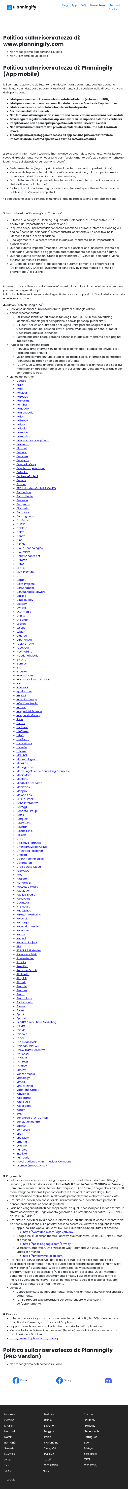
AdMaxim (22, 401)
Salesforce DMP (26, 954)
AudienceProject (27, 476)
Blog (65, 5)
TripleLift (21, 1058)
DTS (18, 576)
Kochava (22, 727)
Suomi (88, 1443)
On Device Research (29, 851)
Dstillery (21, 604)
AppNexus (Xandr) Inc (30, 468)
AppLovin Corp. (26, 464)
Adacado (22, 409)
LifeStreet (22, 731)
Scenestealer (25, 958)
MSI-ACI (21, 755)
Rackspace (23, 910)
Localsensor (24, 743)
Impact (21, 695)
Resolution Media (27, 926)
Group (64, 1380)
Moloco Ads (24, 795)
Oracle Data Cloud (28, 867)
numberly (22, 1157)
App (74, 5)
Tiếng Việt (50, 1448)
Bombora (22, 512)
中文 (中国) (51, 1465)
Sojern (20, 1006)
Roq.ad (21, 938)
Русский (49, 1454)
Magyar (49, 1431)
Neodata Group (26, 811)
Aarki (19, 389)
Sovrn (20, 1010)
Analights (22, 460)
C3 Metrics (23, 520)
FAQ (83, 5)
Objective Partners (28, 843)
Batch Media (24, 496)
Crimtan (21, 560)
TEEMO (20, 1026)
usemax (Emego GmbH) (32, 1165)
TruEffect (22, 1062)
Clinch (20, 544)
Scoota (21, 962)
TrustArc (21, 1066)
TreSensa (22, 1054)
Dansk (48, 1420)
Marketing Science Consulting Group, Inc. (43, 771)
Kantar (20, 723)
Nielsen (21, 835)
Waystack (22, 1094)
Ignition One (24, 691)
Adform (21, 416)
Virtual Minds (24, 1086)
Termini (115, 5)
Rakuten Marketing (28, 914)
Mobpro (21, 791)
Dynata (21, 608)
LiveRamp (22, 739)
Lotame (21, 751)
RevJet (20, 934)
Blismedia (22, 508)
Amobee (22, 456)
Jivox (19, 719)
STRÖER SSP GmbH (28, 950)
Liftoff (20, 735)
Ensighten (22, 620)
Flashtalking (24, 652)
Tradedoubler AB (27, 1046)
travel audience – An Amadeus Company (43, 1161)
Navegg (21, 807)
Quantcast (23, 903)
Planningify (21, 7)
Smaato (21, 986)
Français (89, 1426)
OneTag (21, 855)
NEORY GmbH (25, 799)
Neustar (21, 827)
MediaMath (23, 775)
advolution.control (28, 1122)
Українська (90, 1454)
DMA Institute (25, 572)
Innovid (21, 707)
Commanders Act (28, 556)
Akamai (21, 448)
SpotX (20, 1014)
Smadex (21, 990)
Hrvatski (9, 1431)
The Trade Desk (26, 1042)
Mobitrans (23, 787)
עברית (7, 1459)
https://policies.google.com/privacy (47, 1244)
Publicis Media (25, 895)
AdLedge (22, 397)
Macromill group (27, 759)
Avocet (21, 484)
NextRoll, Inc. (24, 831)
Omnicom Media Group (31, 847)
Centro (21, 536)
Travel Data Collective (30, 1050)
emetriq (21, 1142)
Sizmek (21, 982)
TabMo (20, 1030)
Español (49, 1426)
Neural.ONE (23, 823)
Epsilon (21, 624)
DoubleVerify (24, 600)
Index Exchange (26, 699)
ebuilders (22, 1138)
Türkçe (88, 1448)
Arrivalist (22, 472)
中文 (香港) (91, 1465)
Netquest (22, 819)
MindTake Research (29, 783)
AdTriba (21, 405)
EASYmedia (23, 612)
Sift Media (22, 974)
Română (10, 1443)
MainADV (22, 763)
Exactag (21, 636)
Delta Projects (25, 584)
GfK (18, 667)
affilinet (21, 1126)
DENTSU (21, 568)
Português (90, 1437)
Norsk (8, 1437)
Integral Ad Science (29, 711)
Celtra (20, 532)
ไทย (6, 1465)
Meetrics (22, 779)
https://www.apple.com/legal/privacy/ (48, 1232)
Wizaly (20, 1110)
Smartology (24, 998)
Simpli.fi (21, 978)
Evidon (20, 632)
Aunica (21, 480)
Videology (23, 1078)
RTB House (23, 907)
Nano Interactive (27, 803)
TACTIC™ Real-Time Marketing (36, 1022)
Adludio (21, 428)
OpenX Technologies (30, 859)
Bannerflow (23, 492)
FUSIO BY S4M (25, 644)
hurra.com (23, 1150)
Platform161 (23, 883)
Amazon (21, 452)
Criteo (20, 564)
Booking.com (24, 516)
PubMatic (22, 891)
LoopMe (21, 747)
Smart (20, 994)
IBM (18, 683)
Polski (47, 1437)
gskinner (22, 1146)
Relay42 (21, 918)
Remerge (22, 922)
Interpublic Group (27, 715)
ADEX (19, 385)
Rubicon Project (26, 942)
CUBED (20, 524)
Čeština (9, 1420)
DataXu (21, 580)
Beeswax (22, 500)
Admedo (22, 432)
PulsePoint (23, 899)
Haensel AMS (24, 675)
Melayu (49, 1414)
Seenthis (22, 966)
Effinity (20, 616)
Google (21, 381)
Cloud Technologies (29, 548)
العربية (47, 1459)
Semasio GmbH (26, 970)
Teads (20, 1038)
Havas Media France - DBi (33, 679)
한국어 (46, 1471)
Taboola (21, 1034)
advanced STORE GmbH (32, 1118)
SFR (18, 946)
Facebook (22, 648)
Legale (11, 1480)
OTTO (19, 839)
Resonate (22, 930)
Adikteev (22, 420)
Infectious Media (27, 703)
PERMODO (22, 871)
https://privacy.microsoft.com (43, 1256)
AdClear (21, 393)
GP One (21, 660)
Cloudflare (23, 552)
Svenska (9, 1448)
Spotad (21, 1018)
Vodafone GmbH (27, 1090)
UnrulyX (21, 1070)
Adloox (20, 424)
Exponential (24, 640)
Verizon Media (25, 1074)
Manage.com (25, 767)
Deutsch (89, 1420)
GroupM (21, 671)
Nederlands (91, 1431)
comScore (23, 1130)
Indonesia (10, 1414)
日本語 (8, 1471)
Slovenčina (51, 1443)
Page (19, 1380)
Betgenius (23, 504)
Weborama (24, 1098)
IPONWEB (22, 687)
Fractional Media (27, 656)
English (9, 1426)
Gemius (21, 663)
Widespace (23, 1106)
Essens (20, 628)
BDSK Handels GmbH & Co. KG (36, 488)
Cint (19, 540)
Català (88, 1414)
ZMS (19, 1114)
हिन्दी (87, 1459)
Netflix (20, 815)
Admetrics (23, 436)
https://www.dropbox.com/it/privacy (34, 1338)
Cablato (21, 528)
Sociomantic (24, 1002)
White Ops (23, 1102)
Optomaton (24, 863)
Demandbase (25, 588)
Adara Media (24, 412)
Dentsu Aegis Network (30, 592)
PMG (19, 875)
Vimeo (20, 1082)
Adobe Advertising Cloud (32, 440)
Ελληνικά (9, 1454)
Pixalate (21, 879)
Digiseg (21, 596)
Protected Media (27, 887)
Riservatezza (98, 5)
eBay (19, 1134)
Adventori (22, 444)
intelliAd (21, 1154)
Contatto (114, 9)
